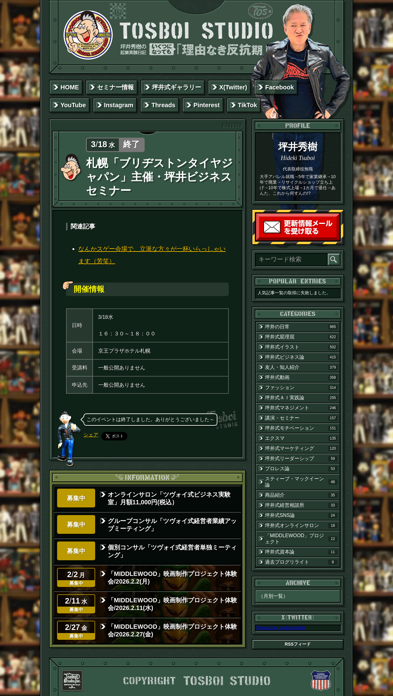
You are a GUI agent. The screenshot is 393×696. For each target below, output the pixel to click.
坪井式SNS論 (301, 515)
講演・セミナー (301, 418)
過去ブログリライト (301, 562)
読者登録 (338, 239)
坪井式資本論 (301, 552)
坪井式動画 (301, 377)
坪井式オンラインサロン (301, 525)
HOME (69, 87)
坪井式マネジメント (301, 408)
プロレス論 (301, 468)
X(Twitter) (233, 87)
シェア (91, 434)
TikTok (247, 105)
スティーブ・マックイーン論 (301, 481)
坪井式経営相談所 (301, 505)
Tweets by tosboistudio (280, 627)
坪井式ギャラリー (176, 87)
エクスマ (301, 438)
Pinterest (206, 105)
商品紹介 (301, 495)
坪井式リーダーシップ (301, 458)
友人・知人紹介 (301, 367)
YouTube (73, 105)
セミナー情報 (115, 87)
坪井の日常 (301, 327)
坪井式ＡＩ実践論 (301, 398)
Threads (163, 105)
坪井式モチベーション (301, 428)
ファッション (301, 387)
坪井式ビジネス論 (301, 357)
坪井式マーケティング (301, 448)
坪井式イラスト (301, 347)
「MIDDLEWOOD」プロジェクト (301, 538)
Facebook (279, 87)
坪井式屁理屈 (301, 337)
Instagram (119, 105)
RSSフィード (298, 644)
